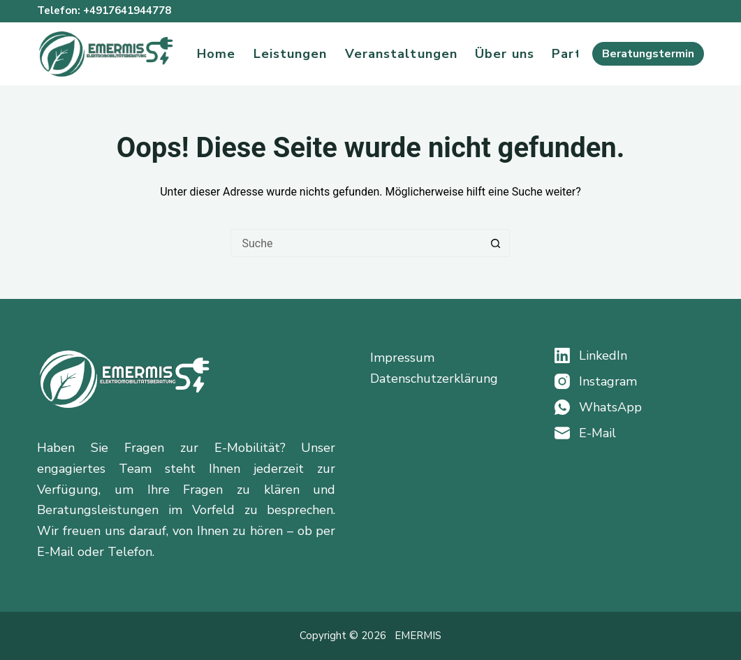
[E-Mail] (629, 433)
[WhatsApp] (629, 407)
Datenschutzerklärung (434, 378)
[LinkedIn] (629, 355)
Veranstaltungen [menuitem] (401, 53)
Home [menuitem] (216, 53)
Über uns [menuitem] (504, 53)
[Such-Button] (496, 243)
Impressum (402, 357)
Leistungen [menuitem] (291, 53)
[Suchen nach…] (356, 243)
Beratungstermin (648, 53)
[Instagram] (629, 381)
